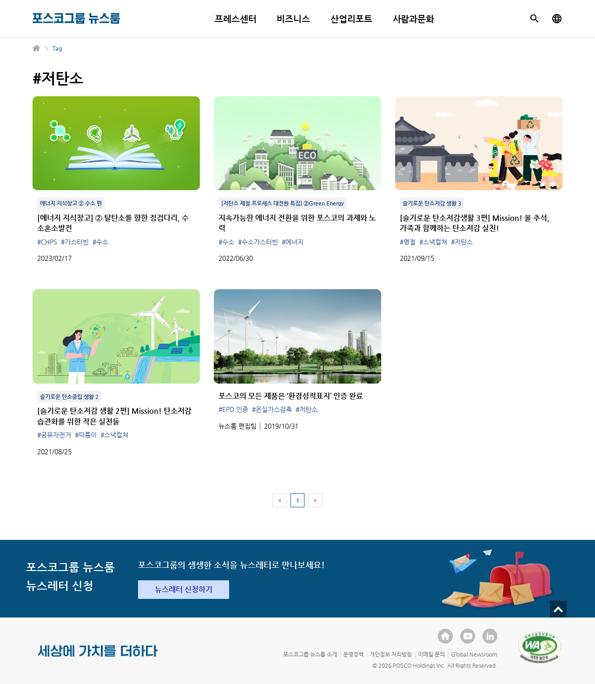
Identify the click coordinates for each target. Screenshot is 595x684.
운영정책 (353, 654)
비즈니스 (293, 19)
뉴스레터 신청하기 (183, 589)
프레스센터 (236, 19)
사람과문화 (414, 19)
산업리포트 (351, 19)
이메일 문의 (431, 654)
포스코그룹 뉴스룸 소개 (310, 654)
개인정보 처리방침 (391, 654)
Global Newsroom (474, 654)
